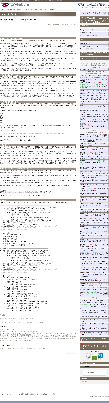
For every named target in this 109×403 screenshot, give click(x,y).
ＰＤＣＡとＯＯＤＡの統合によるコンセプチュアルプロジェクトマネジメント (94, 306)
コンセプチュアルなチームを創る (93, 320)
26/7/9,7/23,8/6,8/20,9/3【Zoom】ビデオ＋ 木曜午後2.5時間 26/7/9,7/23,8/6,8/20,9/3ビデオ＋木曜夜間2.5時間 (94, 82)
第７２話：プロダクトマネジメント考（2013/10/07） (17, 318)
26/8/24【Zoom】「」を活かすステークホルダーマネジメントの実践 (94, 253)
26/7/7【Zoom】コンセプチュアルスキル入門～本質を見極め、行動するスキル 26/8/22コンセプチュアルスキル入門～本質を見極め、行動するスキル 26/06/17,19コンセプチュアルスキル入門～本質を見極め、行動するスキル (94, 95)
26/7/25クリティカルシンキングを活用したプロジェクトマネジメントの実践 (94, 205)
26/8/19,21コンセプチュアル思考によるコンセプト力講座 (94, 245)
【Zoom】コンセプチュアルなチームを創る (93, 317)
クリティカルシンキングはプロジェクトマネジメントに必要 (19, 228)
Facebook (83, 381)
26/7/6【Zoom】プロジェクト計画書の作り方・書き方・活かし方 (93, 167)
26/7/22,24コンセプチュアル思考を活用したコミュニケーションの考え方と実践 (94, 199)
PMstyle (24, 5)
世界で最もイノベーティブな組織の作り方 (18, 195)
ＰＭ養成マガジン (94, 32)
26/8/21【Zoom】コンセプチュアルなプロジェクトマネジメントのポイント (94, 249)
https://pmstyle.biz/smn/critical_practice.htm (24, 265)
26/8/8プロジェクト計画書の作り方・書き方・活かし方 (94, 232)
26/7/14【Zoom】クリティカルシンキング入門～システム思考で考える (94, 185)
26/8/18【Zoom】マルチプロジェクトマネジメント (94, 236)
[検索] (94, 373)
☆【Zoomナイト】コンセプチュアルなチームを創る (93, 324)
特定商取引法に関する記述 (26, 394)
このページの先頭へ (71, 353)
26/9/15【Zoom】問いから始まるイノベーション (94, 102)
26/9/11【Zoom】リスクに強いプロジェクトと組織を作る (94, 275)
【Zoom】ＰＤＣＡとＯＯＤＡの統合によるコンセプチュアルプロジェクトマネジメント (93, 301)
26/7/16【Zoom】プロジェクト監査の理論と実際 (94, 194)
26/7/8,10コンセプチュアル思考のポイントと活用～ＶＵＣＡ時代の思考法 (94, 172)
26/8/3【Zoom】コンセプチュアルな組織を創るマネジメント (94, 223)
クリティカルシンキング (21, 226)
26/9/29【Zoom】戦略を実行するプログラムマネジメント (94, 111)
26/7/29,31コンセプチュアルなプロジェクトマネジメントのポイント (94, 219)
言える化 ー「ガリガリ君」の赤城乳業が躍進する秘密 (21, 192)
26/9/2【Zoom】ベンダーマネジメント (94, 272)
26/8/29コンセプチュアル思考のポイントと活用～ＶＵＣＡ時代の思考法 (94, 268)
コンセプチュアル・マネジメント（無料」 (30, 338)
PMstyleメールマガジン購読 (15, 348)
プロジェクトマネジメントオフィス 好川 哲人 (61, 24)
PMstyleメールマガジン (93, 30)
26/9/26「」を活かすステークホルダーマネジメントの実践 (94, 288)
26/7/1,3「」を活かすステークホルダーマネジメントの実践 (94, 162)
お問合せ (54, 394)
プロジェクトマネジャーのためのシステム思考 (44, 226)
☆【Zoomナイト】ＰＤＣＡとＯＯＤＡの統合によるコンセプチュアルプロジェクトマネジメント (94, 312)
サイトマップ (64, 394)
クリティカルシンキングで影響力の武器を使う (15, 229)
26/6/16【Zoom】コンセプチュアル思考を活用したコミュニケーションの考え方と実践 (94, 135)
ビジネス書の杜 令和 (89, 48)
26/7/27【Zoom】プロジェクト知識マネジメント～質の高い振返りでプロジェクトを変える (94, 210)
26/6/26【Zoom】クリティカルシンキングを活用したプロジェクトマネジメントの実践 (94, 157)
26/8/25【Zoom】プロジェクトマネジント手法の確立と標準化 (94, 258)
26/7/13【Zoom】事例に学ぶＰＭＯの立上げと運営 (94, 181)
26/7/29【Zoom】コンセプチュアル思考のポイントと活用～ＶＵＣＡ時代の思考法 (94, 214)
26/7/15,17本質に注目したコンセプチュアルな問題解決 (94, 189)
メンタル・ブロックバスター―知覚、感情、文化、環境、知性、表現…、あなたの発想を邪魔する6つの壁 (32, 133)
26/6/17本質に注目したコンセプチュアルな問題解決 (94, 140)
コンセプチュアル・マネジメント (94, 35)
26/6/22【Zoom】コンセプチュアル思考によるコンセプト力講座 (94, 144)
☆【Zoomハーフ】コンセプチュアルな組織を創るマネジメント (93, 329)
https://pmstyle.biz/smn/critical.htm (22, 222)
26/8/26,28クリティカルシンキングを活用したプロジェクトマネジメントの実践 (94, 263)
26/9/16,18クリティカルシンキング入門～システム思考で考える (94, 280)
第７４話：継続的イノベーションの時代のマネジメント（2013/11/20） (23, 322)
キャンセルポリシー (43, 394)
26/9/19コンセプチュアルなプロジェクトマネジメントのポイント (94, 284)
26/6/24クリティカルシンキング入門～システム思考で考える (94, 148)
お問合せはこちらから (86, 69)
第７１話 (9, 175)
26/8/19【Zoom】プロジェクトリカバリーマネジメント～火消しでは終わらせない (94, 240)
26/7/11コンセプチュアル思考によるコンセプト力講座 (94, 176)
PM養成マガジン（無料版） (50, 337)
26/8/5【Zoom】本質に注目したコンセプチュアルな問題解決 (94, 227)
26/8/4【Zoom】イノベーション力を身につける (94, 106)
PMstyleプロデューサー (93, 43)
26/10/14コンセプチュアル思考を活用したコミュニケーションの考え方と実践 (94, 293)
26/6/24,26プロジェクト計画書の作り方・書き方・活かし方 (93, 153)
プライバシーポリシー (8, 394)
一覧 (3, 315)
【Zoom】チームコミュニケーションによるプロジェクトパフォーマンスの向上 (93, 333)
